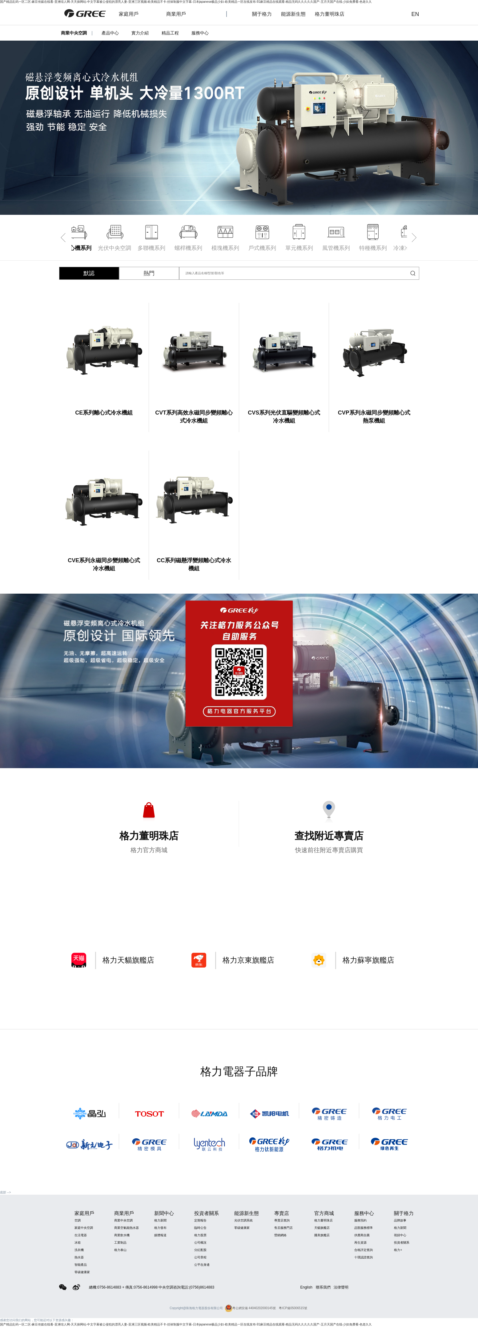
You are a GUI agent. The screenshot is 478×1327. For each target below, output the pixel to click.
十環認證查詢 (363, 1257)
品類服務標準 (363, 1227)
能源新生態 (293, 14)
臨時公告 (200, 1227)
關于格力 (262, 14)
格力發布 (160, 1227)
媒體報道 (160, 1235)
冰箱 (77, 1242)
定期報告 (200, 1220)
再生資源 (360, 1242)
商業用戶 (182, 14)
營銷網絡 (280, 1235)
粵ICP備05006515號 (293, 1308)
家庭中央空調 (83, 1227)
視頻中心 (400, 1235)
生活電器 (80, 1235)
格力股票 (200, 1235)
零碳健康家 (82, 1272)
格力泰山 (120, 1250)
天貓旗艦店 (322, 1227)
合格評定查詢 (363, 1250)
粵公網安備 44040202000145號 (250, 1308)
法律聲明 (341, 1287)
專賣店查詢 (282, 1220)
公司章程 (200, 1257)
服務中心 (200, 32)
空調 (77, 1220)
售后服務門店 (283, 1227)
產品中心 (110, 32)
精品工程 (170, 32)
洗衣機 (79, 1250)
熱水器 (79, 1257)
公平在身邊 (202, 1264)
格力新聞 (160, 1220)
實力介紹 (140, 32)
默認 (88, 273)
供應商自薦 (362, 1235)
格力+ (398, 1250)
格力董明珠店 (333, 14)
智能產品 (80, 1264)
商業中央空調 (123, 1220)
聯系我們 (323, 1287)
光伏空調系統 (243, 1220)
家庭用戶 (135, 14)
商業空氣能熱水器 (126, 1227)
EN (415, 14)
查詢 (396, 14)
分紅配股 (200, 1250)
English (306, 1287)
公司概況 (200, 1242)
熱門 (149, 273)
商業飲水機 (122, 1235)
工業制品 (120, 1242)
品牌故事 (400, 1220)
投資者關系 (401, 1242)
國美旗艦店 (322, 1235)
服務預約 (360, 1220)
